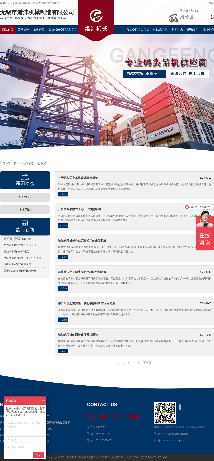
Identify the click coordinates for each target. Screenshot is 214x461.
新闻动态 (177, 29)
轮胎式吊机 (160, 29)
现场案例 (192, 29)
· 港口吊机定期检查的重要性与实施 (21, 258)
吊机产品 (39, 29)
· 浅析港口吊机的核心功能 (16, 238)
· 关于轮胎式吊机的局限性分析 (19, 270)
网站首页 (8, 29)
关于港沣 (23, 29)
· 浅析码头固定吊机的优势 (16, 264)
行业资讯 (43, 163)
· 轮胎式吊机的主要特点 (15, 251)
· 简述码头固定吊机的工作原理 (19, 245)
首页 (16, 163)
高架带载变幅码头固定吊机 (66, 29)
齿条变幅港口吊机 (137, 29)
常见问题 (25, 209)
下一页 (147, 362)
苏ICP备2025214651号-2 (154, 457)
